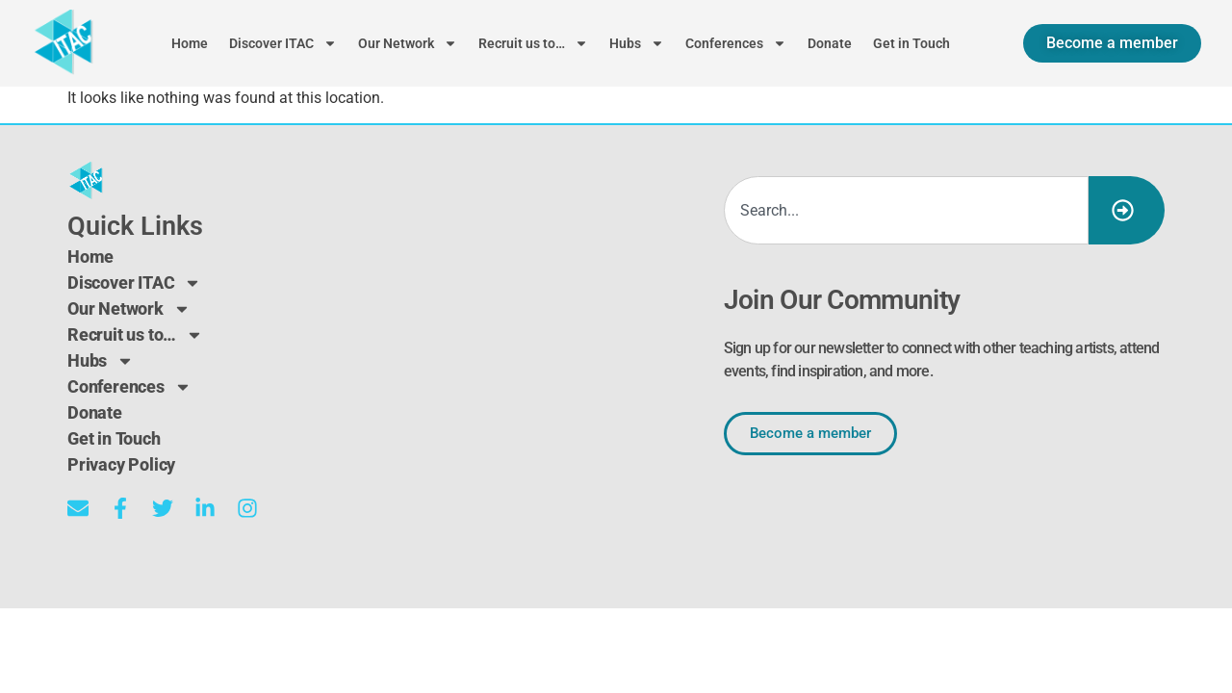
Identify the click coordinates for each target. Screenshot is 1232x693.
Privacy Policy (121, 464)
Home (189, 43)
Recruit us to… (533, 43)
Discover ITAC (283, 43)
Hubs (636, 43)
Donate (830, 43)
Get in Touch (911, 43)
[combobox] (906, 210)
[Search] (1127, 210)
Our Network (407, 43)
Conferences (735, 43)
